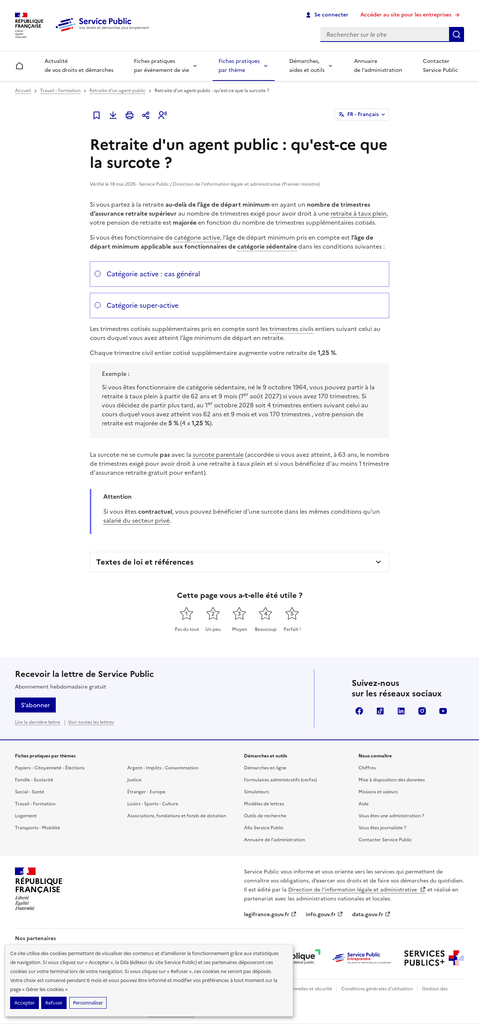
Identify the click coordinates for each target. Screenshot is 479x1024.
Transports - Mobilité (37, 827)
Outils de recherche (265, 815)
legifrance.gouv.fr (270, 914)
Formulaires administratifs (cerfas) (280, 780)
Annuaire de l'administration (274, 839)
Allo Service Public (264, 827)
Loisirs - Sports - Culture (152, 803)
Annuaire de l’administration (378, 65)
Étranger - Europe (146, 791)
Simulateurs (256, 791)
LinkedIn (401, 711)
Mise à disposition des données (392, 780)
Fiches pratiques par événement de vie (161, 65)
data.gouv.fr (371, 914)
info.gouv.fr (324, 914)
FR (363, 114)
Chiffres (367, 768)
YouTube (443, 711)
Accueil (23, 90)
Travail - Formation (60, 90)
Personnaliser (88, 1002)
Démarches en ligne (265, 768)
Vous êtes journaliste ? (382, 827)
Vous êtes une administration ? (391, 815)
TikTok (380, 711)
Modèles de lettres (264, 803)
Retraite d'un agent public (117, 90)
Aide (364, 803)
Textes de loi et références (144, 562)
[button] (162, 115)
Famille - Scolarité (34, 780)
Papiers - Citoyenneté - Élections (50, 768)
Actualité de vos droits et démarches (79, 65)
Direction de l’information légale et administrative (357, 890)
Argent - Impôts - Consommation (162, 768)
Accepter (24, 1002)
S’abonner (35, 705)
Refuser (53, 1002)
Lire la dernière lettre (37, 722)
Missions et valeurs (378, 791)
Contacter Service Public (440, 65)
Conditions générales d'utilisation (377, 988)
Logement (26, 815)
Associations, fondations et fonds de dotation (176, 815)
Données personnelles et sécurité (296, 988)
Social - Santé (29, 791)
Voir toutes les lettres (91, 722)
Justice (134, 780)
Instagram (422, 711)
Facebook (359, 711)
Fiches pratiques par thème (239, 65)
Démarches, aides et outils (306, 65)
